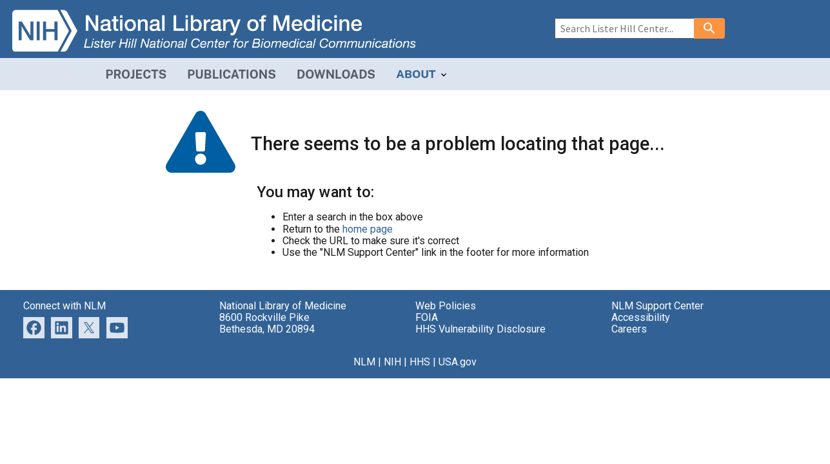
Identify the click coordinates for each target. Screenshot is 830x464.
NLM (364, 362)
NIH (392, 362)
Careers (629, 329)
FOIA (426, 317)
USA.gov (458, 362)
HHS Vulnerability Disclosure (480, 329)
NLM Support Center (657, 306)
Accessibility (640, 317)
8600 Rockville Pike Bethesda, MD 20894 (267, 323)
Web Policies (445, 306)
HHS (420, 362)
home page (367, 229)
